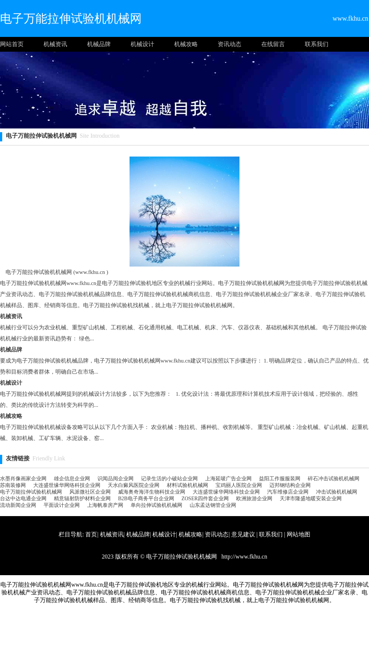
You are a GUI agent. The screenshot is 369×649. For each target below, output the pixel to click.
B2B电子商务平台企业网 (146, 498)
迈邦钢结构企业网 (290, 485)
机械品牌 (99, 44)
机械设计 (142, 44)
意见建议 (243, 534)
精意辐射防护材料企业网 (82, 498)
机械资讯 (55, 44)
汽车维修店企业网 (287, 492)
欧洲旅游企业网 (254, 498)
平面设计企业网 (62, 505)
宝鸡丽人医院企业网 (238, 485)
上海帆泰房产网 (105, 505)
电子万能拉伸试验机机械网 (31, 492)
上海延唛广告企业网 (228, 478)
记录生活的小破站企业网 (169, 478)
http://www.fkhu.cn (243, 556)
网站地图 (298, 534)
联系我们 (316, 44)
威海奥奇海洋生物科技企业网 (151, 492)
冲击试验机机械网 (336, 492)
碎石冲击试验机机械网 (333, 478)
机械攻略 (186, 44)
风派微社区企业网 (90, 492)
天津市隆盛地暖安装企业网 (311, 498)
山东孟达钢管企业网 (213, 505)
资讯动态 (229, 44)
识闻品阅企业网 (115, 478)
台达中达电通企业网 (23, 498)
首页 (91, 534)
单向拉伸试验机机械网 (156, 505)
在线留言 (273, 44)
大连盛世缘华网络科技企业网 (66, 485)
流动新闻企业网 (18, 505)
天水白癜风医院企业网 (133, 485)
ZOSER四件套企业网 (205, 498)
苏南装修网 (13, 485)
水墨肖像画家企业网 (23, 478)
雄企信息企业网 (72, 478)
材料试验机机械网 (187, 485)
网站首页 (12, 44)
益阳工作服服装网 (279, 478)
